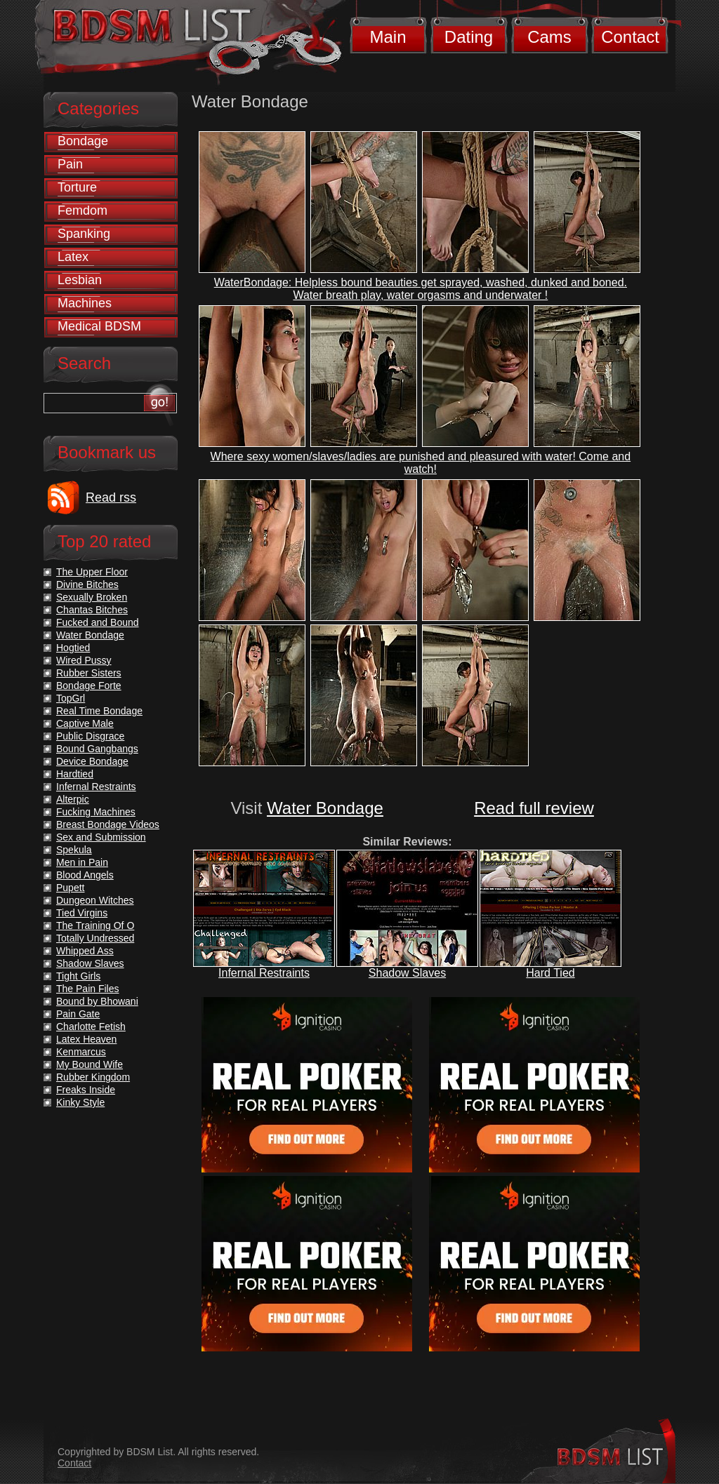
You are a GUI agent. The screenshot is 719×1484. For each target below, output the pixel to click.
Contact (630, 36)
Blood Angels (85, 875)
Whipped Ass (85, 950)
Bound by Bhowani (97, 1001)
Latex (73, 257)
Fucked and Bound (97, 622)
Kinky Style (80, 1102)
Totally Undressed (95, 938)
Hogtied (73, 647)
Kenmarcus (81, 1051)
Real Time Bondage (99, 710)
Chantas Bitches (92, 609)
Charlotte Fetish (91, 1026)
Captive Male (85, 723)
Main (387, 36)
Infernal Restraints (264, 973)
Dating (468, 36)
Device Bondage (92, 761)
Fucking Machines (96, 811)
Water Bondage (325, 807)
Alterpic (72, 799)
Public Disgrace (90, 736)
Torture (77, 187)
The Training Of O (95, 925)
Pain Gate (78, 1014)
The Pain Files (87, 988)
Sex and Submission (101, 837)
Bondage (83, 141)
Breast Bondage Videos (107, 824)
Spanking (84, 234)
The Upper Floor (92, 571)
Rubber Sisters (88, 673)
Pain (70, 164)
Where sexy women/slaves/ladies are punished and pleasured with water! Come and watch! (421, 462)
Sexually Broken (91, 597)
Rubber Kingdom (93, 1077)
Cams (549, 36)
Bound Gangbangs (97, 748)
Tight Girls (78, 976)
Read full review (534, 807)
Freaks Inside (85, 1089)
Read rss (111, 497)
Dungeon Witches (95, 900)
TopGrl (70, 698)
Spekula (74, 849)
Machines (85, 303)
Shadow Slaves (407, 973)
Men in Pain (82, 862)
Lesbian (80, 280)
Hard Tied (550, 973)
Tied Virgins (81, 912)
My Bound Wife (89, 1064)
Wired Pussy (84, 660)
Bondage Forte (88, 685)
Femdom (82, 210)
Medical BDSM (99, 326)
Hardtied (74, 774)
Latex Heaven (86, 1039)
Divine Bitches (87, 584)
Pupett (70, 887)
